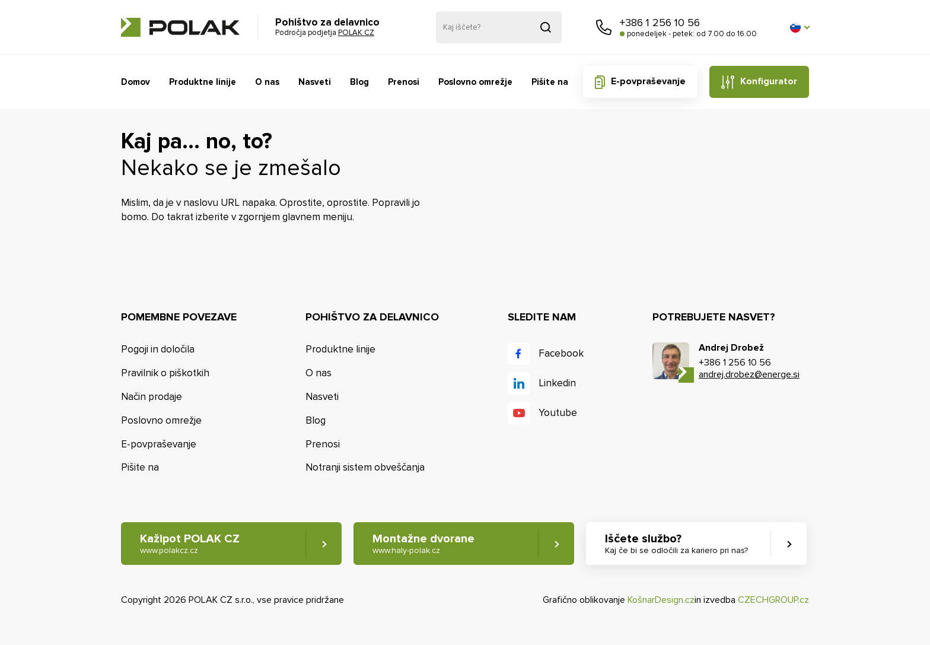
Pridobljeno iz (546, 27)
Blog (359, 82)
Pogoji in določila (158, 349)
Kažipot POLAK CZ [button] (190, 544)
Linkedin (557, 383)
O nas (267, 82)
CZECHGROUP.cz (773, 600)
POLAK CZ (180, 27)
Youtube (558, 412)
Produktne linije (202, 82)
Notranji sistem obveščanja (365, 467)
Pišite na (549, 82)
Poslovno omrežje (475, 82)
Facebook (561, 353)
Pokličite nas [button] (604, 27)
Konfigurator (768, 81)
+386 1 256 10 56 (660, 22)
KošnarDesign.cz (661, 600)
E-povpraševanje (648, 81)
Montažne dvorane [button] (423, 544)
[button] (799, 27)
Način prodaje (151, 396)
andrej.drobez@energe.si (749, 374)
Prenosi (403, 82)
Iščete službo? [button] (676, 544)
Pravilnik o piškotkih (165, 373)
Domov (135, 82)
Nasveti (314, 82)
